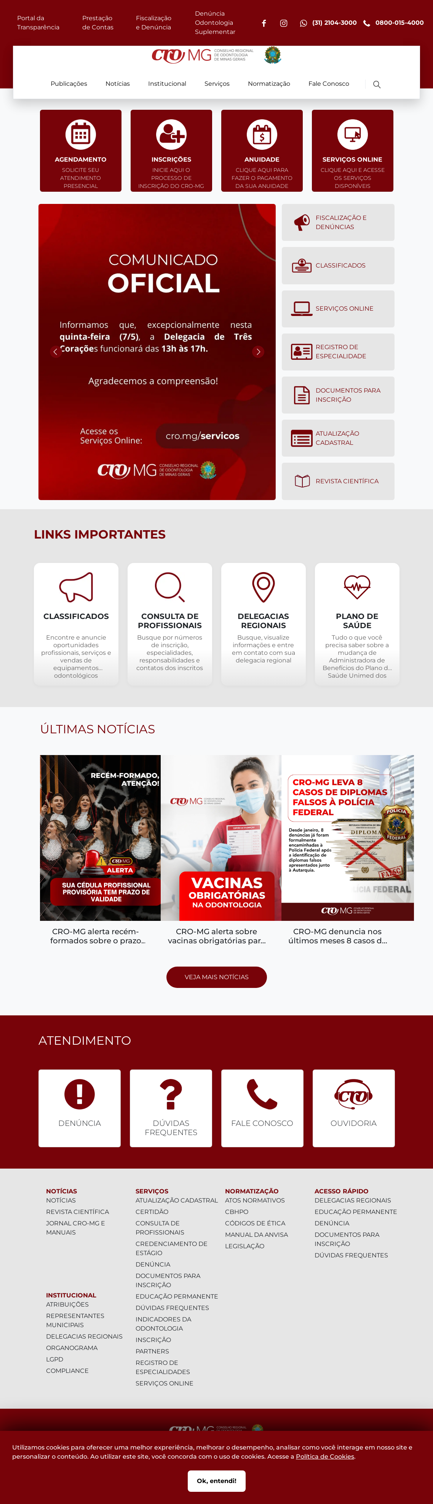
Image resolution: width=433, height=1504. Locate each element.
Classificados (328, 266)
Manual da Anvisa (256, 1234)
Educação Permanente (177, 1296)
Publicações (69, 83)
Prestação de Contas (97, 22)
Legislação (244, 1246)
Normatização (269, 83)
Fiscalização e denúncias (329, 222)
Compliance (67, 1370)
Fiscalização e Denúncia (153, 22)
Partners (152, 1351)
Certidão (152, 1211)
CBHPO (236, 1211)
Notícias (117, 83)
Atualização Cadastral (325, 438)
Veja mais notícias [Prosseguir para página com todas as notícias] (217, 977)
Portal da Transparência (38, 22)
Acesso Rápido (342, 1191)
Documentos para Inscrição (335, 395)
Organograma (71, 1348)
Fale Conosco (328, 83)
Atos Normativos (255, 1200)
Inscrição (153, 1340)
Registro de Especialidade (328, 352)
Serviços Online (332, 309)
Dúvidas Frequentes (172, 1308)
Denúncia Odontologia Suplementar (215, 22)
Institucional (167, 83)
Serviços (217, 83)
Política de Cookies (325, 1456)
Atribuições (67, 1304)
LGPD (54, 1359)
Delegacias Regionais (84, 1336)
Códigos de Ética (255, 1223)
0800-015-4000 (393, 23)
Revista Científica (335, 481)
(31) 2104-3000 (328, 23)
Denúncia (153, 1264)
